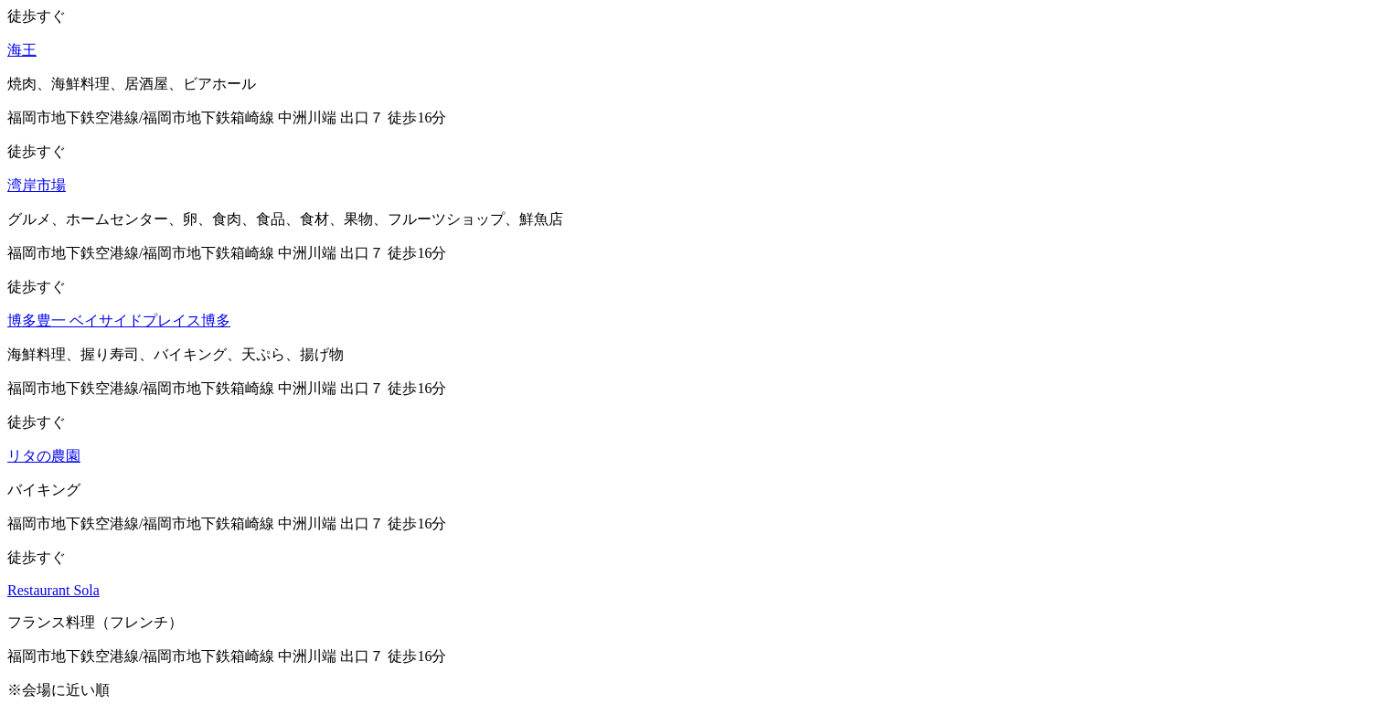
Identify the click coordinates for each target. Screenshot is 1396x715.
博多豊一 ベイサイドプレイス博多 (118, 320)
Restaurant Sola (53, 590)
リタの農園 (43, 456)
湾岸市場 (36, 185)
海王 (22, 50)
